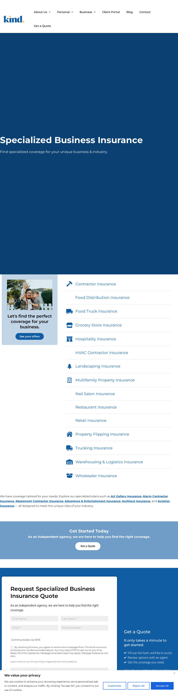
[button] (52, 12)
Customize (114, 685)
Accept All (162, 685)
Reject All (138, 685)
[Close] (174, 673)
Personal (68, 12)
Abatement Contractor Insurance (39, 501)
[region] (89, 682)
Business (89, 12)
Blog (129, 12)
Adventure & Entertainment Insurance (93, 501)
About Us (46, 12)
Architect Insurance (136, 501)
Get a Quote (163, 12)
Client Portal (111, 12)
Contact (143, 12)
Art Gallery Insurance (126, 496)
